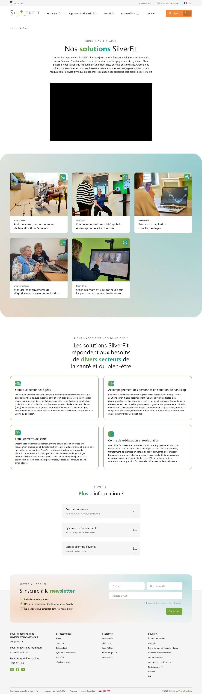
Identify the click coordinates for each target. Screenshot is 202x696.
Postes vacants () (144, 3)
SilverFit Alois (107, 659)
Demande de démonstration (159, 654)
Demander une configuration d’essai (163, 650)
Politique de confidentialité (53, 693)
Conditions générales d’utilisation (24, 693)
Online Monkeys (185, 693)
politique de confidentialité (170, 605)
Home (58, 640)
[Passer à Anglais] (104, 692)
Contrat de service (155, 659)
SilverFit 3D (106, 645)
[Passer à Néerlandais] (100, 692)
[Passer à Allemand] (108, 692)
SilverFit (13, 28)
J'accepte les (165, 605)
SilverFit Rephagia (109, 654)
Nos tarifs (152, 645)
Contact (151, 13)
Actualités (109, 13)
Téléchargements (63, 664)
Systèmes (54, 13)
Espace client (130, 13)
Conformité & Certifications (159, 664)
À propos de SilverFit (82, 13)
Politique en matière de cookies (82, 693)
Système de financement (66, 654)
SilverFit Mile (107, 640)
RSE (149, 678)
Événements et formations (167, 3)
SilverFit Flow (107, 650)
